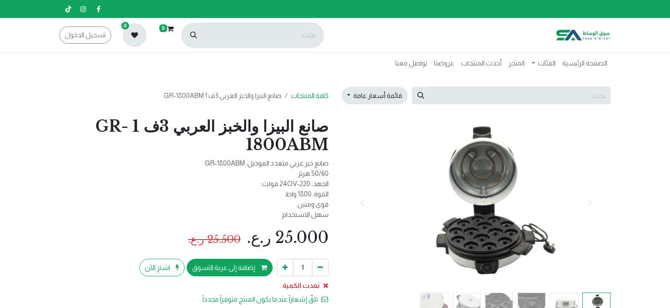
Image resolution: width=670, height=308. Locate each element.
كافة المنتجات (310, 95)
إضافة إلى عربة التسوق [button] (229, 267)
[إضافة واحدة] (285, 267)
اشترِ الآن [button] (162, 267)
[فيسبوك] (98, 9)
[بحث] (193, 35)
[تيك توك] (68, 9)
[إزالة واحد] (320, 267)
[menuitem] (585, 63)
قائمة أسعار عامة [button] (377, 95)
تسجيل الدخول (85, 34)
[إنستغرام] (83, 9)
